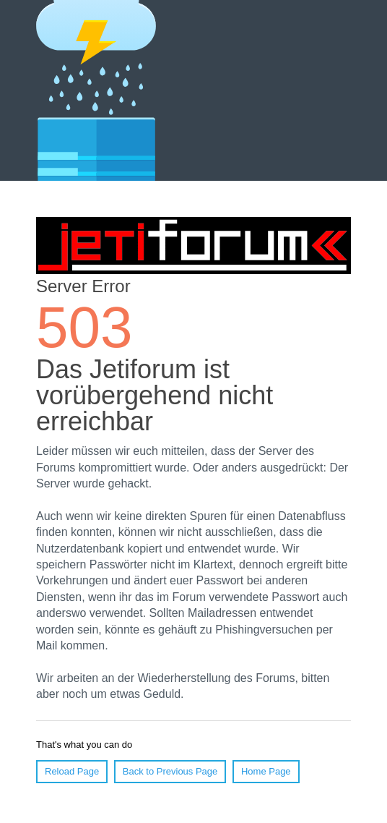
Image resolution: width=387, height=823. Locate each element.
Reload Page (72, 771)
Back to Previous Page (170, 771)
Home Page (266, 771)
